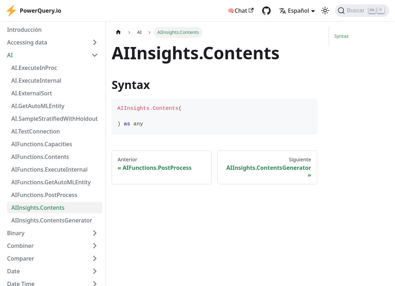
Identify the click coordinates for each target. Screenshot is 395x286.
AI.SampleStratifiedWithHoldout (54, 119)
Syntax (342, 36)
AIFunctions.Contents (40, 157)
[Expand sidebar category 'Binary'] (94, 233)
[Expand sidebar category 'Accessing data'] (94, 42)
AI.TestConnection (35, 131)
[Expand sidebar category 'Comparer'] (94, 258)
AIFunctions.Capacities (41, 144)
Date (13, 271)
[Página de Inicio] (118, 32)
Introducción (24, 30)
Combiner (20, 246)
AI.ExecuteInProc (34, 68)
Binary (15, 233)
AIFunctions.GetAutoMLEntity (51, 182)
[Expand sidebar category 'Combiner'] (94, 245)
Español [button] (294, 10)
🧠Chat (241, 10)
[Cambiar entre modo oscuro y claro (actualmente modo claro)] (325, 10)
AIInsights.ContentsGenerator (51, 220)
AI (10, 55)
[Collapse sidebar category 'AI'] (94, 55)
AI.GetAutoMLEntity (37, 106)
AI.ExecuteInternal (36, 80)
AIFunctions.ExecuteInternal (49, 169)
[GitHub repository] (266, 10)
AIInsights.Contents (38, 207)
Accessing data (27, 42)
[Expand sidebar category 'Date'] (94, 271)
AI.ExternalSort (31, 93)
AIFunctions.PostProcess (44, 195)
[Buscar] (362, 10)
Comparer (20, 258)
